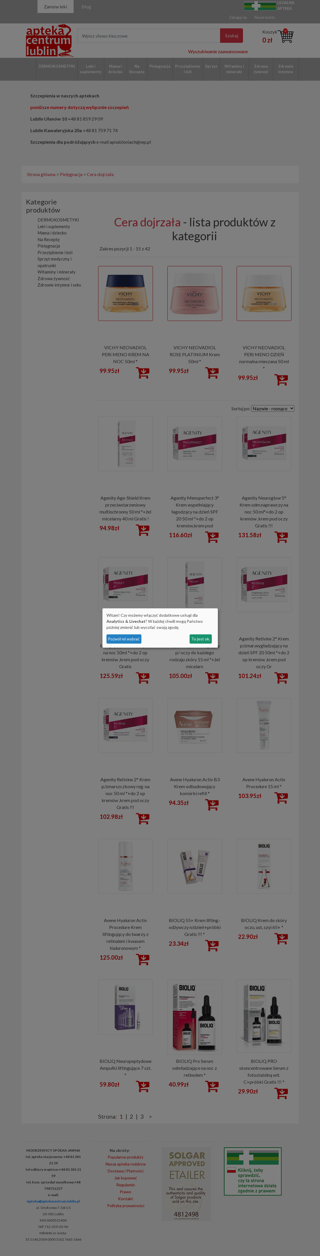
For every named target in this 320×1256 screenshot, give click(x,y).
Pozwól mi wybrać (124, 638)
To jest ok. (200, 638)
